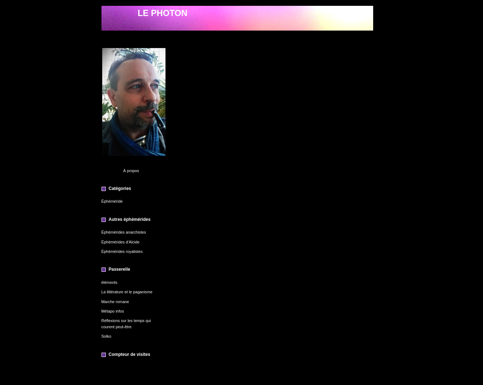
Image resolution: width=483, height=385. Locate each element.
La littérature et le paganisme (127, 292)
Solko (106, 336)
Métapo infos (112, 311)
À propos (131, 170)
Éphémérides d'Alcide (120, 242)
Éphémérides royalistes (122, 251)
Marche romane (115, 301)
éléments (109, 282)
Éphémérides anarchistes (123, 232)
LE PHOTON (163, 13)
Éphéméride (112, 201)
